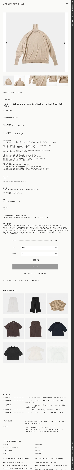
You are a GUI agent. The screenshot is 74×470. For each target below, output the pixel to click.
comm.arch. (7, 87)
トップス (16, 267)
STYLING (44, 408)
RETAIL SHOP (40, 437)
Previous (9, 35)
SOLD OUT (35, 254)
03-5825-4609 (28, 455)
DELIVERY (38, 432)
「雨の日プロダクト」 (32, 419)
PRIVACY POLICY (9, 437)
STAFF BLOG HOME (31, 408)
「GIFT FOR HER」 (46, 414)
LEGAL (37, 435)
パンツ (22, 267)
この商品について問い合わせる (35, 261)
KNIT (22, 80)
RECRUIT (38, 440)
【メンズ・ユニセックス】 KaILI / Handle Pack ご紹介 (44, 400)
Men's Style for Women (33, 410)
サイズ (14, 241)
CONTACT (6, 440)
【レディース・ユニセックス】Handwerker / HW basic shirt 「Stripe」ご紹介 (45, 393)
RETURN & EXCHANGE (10, 435)
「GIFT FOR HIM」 (31, 414)
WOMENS (13, 80)
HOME (5, 80)
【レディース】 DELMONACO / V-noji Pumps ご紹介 (42, 397)
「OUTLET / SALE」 (54, 416)
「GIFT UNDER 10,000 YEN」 (35, 416)
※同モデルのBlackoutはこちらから (14, 168)
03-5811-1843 (60, 457)
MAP (21, 449)
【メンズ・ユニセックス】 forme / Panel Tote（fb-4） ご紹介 (45, 385)
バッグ (28, 267)
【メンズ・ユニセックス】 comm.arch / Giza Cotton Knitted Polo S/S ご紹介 (46, 388)
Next (61, 35)
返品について (37, 267)
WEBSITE (7, 458)
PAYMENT (6, 432)
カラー (14, 235)
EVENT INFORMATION (57, 408)
